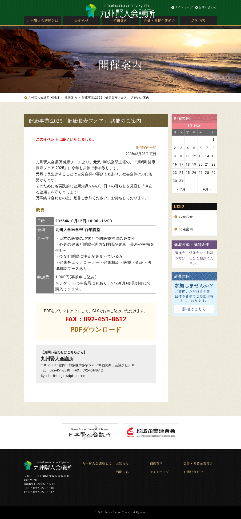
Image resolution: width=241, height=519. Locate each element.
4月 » (207, 189)
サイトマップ (184, 7)
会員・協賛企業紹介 (159, 20)
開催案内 (182, 118)
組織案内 (120, 20)
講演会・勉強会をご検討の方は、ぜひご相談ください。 (194, 258)
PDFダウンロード (95, 329)
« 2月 (181, 189)
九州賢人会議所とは (43, 20)
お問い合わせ (208, 7)
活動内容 (198, 20)
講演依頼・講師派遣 (192, 244)
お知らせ (82, 20)
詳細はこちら (194, 309)
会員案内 (182, 276)
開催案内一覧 (146, 147)
